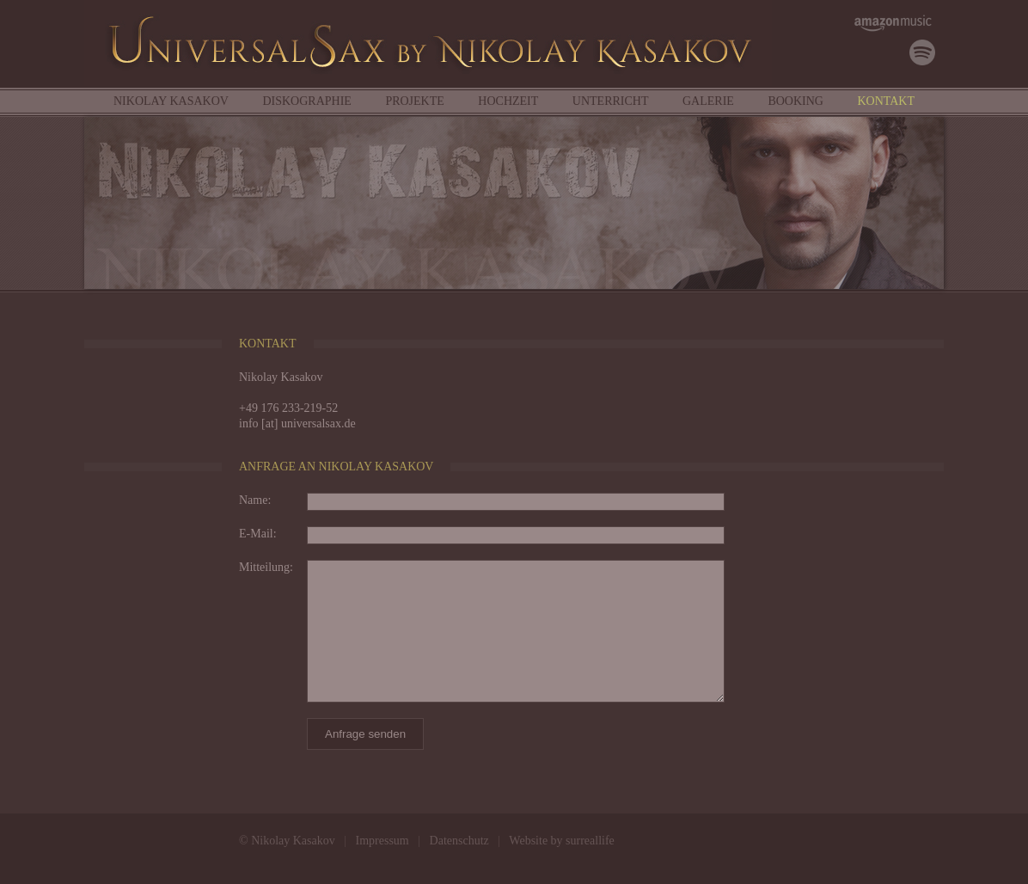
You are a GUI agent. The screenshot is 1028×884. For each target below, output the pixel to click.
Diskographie (306, 101)
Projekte (414, 101)
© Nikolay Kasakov (287, 840)
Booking (795, 101)
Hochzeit (508, 101)
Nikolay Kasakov (171, 101)
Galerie (708, 101)
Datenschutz (459, 840)
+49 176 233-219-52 (288, 408)
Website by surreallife (562, 840)
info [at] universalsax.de (297, 423)
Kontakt (886, 101)
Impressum (382, 840)
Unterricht (610, 101)
